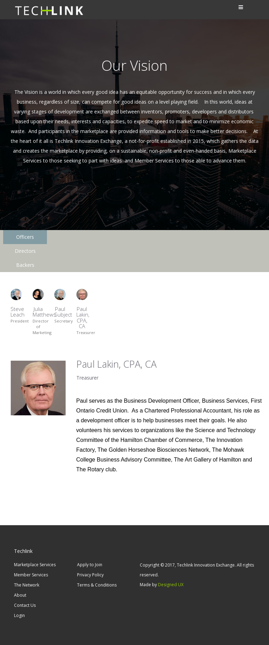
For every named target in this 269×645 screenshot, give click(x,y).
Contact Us (25, 605)
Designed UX (171, 585)
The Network (26, 585)
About (20, 595)
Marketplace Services (35, 565)
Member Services (31, 575)
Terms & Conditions (97, 585)
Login (19, 615)
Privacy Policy (90, 575)
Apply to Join (89, 565)
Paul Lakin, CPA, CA (82, 309)
